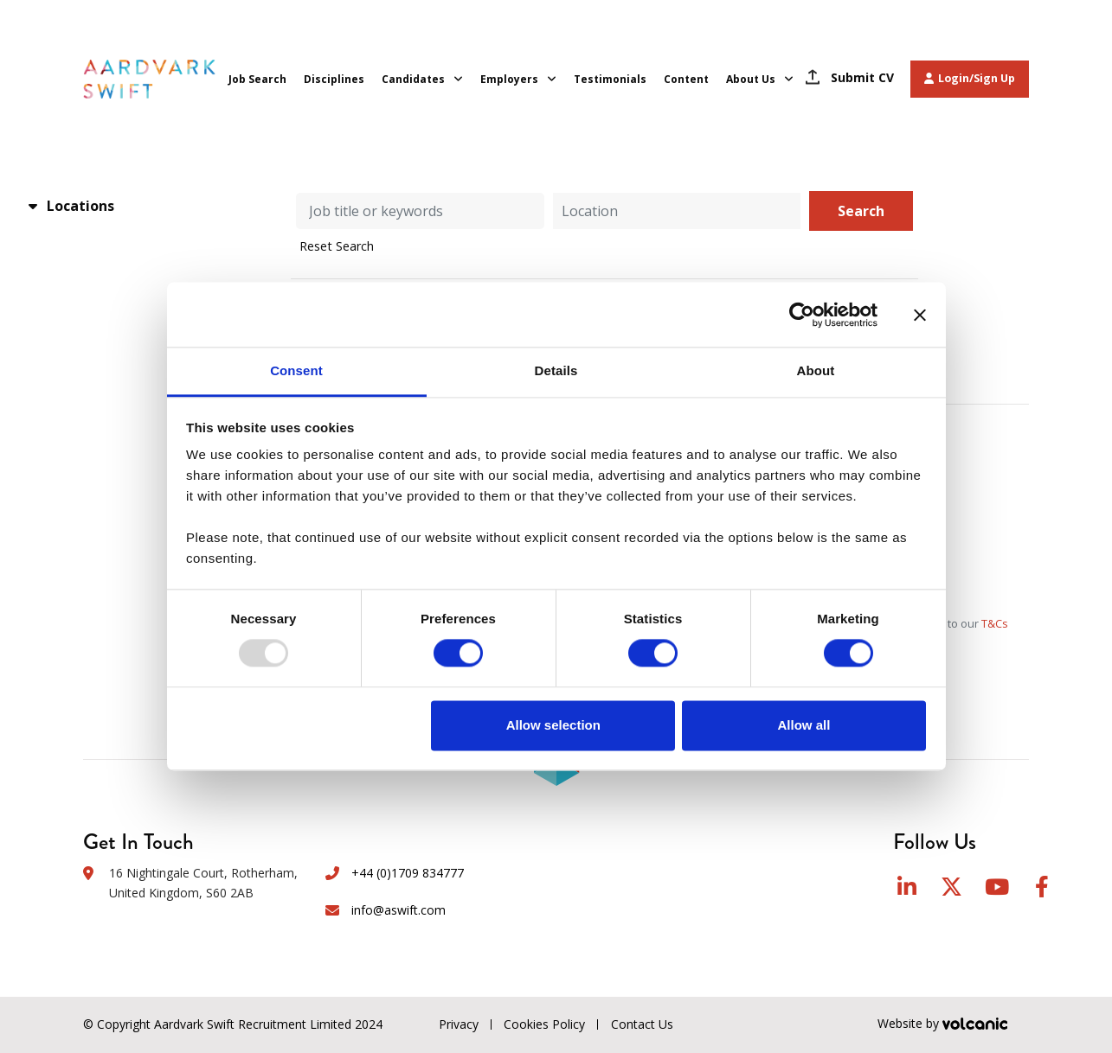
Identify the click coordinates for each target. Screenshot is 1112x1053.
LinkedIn (906, 886)
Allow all (804, 725)
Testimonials (610, 79)
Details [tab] (556, 370)
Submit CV (862, 77)
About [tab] (816, 370)
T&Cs (994, 623)
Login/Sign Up (969, 78)
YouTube (997, 886)
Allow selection (553, 725)
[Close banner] (920, 315)
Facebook (1042, 886)
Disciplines (334, 79)
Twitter (951, 886)
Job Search (257, 79)
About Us (750, 79)
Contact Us (642, 1024)
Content (686, 79)
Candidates (413, 79)
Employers (509, 79)
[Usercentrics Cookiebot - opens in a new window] (801, 315)
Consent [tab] (296, 370)
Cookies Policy (544, 1024)
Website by (953, 1025)
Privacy (458, 1024)
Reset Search (336, 246)
